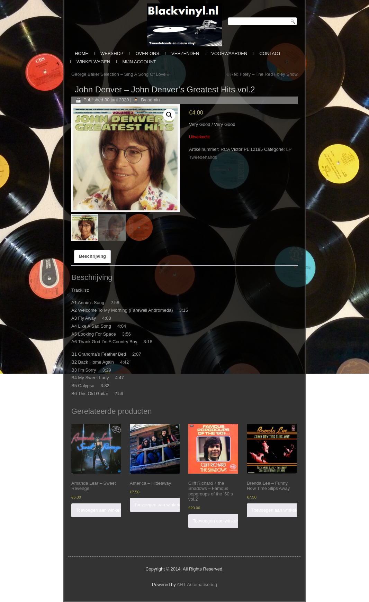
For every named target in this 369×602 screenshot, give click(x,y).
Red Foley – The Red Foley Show (264, 74)
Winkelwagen (93, 61)
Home (81, 53)
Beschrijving (92, 256)
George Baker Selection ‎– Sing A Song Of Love (118, 74)
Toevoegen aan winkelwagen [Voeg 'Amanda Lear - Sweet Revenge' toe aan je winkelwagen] (105, 510)
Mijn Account (139, 61)
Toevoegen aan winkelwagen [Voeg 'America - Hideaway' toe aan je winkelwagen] (163, 504)
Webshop (111, 53)
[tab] (92, 256)
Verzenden (185, 53)
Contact (270, 53)
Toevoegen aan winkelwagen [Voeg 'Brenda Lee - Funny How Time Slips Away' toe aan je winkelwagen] (280, 510)
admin (153, 99)
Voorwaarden (229, 53)
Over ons (147, 53)
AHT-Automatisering (197, 584)
